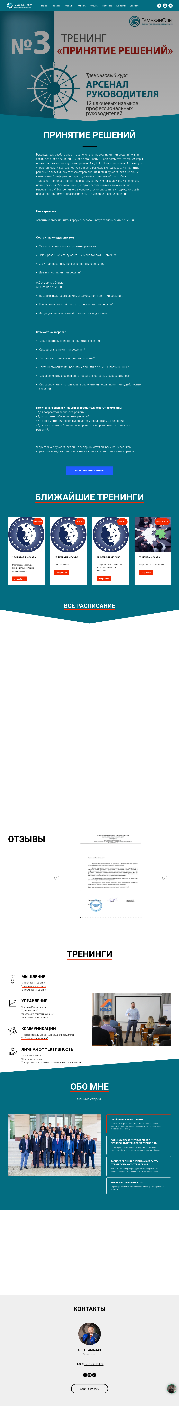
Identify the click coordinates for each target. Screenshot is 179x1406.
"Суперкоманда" (29, 1010)
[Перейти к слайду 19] (125, 917)
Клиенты (82, 6)
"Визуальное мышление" (33, 989)
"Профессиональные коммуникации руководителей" (48, 1035)
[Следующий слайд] (164, 878)
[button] (89, 1388)
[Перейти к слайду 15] (115, 917)
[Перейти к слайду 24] (138, 917)
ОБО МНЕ (89, 1086)
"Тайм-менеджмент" (31, 1055)
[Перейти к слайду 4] (87, 917)
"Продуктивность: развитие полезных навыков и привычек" (51, 1062)
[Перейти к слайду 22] (133, 917)
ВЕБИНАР (134, 6)
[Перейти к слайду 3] (85, 917)
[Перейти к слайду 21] (130, 917)
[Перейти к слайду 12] (108, 917)
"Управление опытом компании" (37, 1014)
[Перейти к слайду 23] (136, 917)
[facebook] (159, 6)
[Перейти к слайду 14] (113, 917)
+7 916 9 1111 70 (93, 1363)
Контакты (121, 6)
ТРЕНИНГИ (89, 954)
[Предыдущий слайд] (56, 878)
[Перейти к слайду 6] (93, 917)
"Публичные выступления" (34, 1038)
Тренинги (56, 6)
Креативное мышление (34, 986)
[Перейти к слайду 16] (118, 917)
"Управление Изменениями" (35, 1017)
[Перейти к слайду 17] (120, 917)
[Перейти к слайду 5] (90, 917)
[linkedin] (170, 6)
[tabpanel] (54, 1145)
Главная (43, 6)
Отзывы (94, 6)
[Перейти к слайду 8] (98, 917)
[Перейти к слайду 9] (100, 917)
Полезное (107, 6)
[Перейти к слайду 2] (82, 917)
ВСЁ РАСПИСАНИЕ (89, 605)
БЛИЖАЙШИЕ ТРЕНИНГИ (89, 497)
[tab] (139, 1124)
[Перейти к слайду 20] (128, 917)
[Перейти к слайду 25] (141, 917)
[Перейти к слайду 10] (103, 917)
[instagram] (165, 6)
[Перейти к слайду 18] (123, 917)
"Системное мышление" (33, 982)
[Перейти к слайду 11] (105, 917)
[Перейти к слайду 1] (80, 917)
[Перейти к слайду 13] (110, 917)
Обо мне (69, 6)
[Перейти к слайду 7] (95, 917)
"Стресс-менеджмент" (32, 1059)
